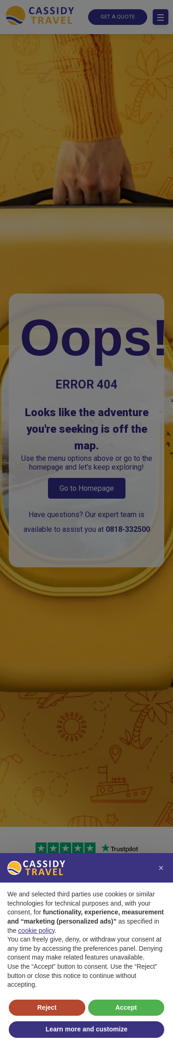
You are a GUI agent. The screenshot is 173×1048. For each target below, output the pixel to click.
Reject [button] (47, 1007)
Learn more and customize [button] (86, 1029)
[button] (161, 867)
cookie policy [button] (36, 930)
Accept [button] (126, 1007)
